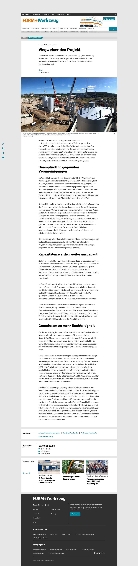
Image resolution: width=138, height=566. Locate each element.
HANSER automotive (39, 534)
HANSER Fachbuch (56, 549)
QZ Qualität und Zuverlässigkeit (85, 534)
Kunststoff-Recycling (45, 436)
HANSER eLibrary (71, 549)
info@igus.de (45, 451)
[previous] (24, 473)
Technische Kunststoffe (89, 433)
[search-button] (113, 29)
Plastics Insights (66, 534)
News (41, 70)
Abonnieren (75, 514)
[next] (29, 473)
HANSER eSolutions (88, 549)
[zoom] (114, 134)
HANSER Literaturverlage (56, 553)
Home (24, 37)
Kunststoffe (53, 534)
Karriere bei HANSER (39, 549)
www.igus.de (45, 453)
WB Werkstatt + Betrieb (40, 538)
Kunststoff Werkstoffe (70, 433)
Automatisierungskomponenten (49, 433)
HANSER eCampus (38, 553)
